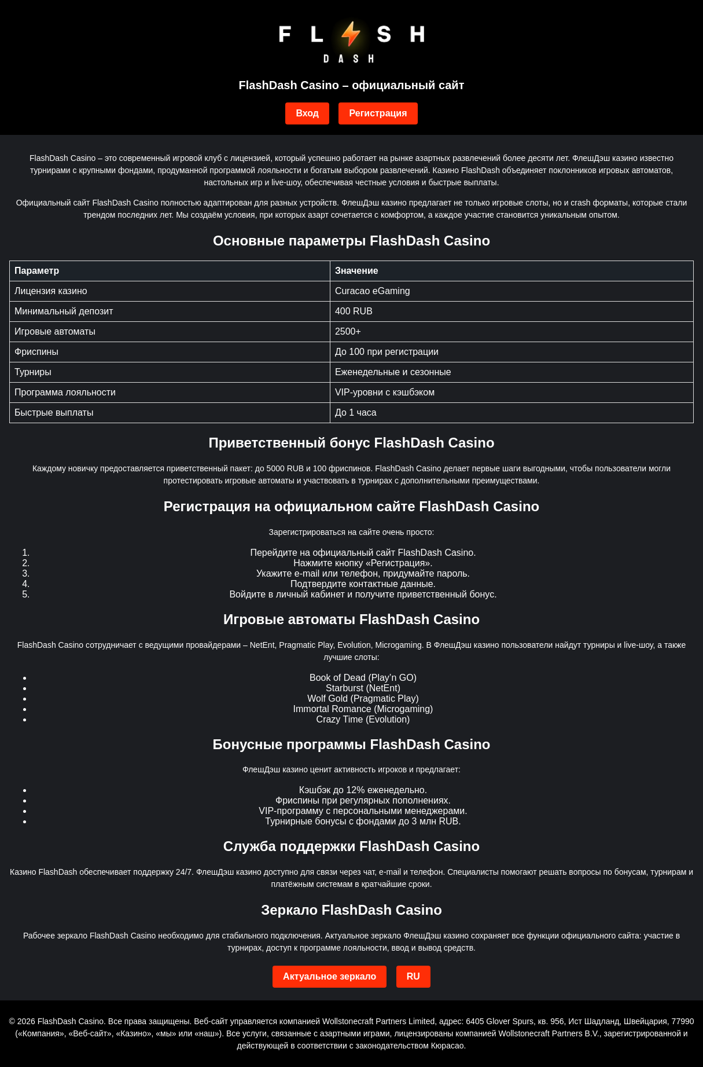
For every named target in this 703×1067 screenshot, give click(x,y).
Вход (307, 113)
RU (413, 976)
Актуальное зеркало (329, 976)
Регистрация (378, 113)
